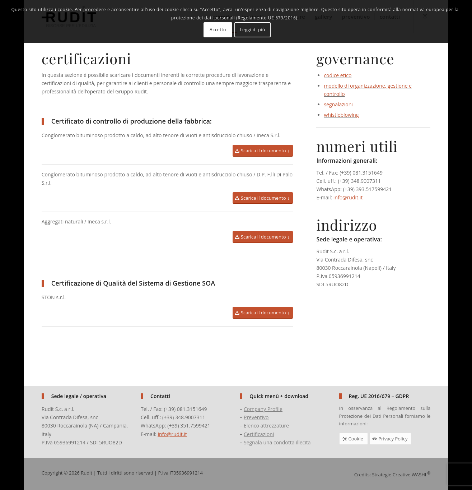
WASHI (419, 474)
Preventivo (256, 417)
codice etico (337, 76)
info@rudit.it (348, 198)
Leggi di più (252, 30)
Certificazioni (259, 434)
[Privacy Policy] (390, 439)
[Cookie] (353, 439)
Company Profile (263, 409)
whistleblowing (341, 116)
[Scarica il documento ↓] (264, 151)
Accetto (218, 30)
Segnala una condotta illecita (277, 442)
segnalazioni (338, 105)
